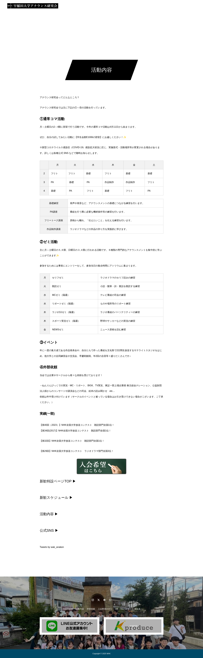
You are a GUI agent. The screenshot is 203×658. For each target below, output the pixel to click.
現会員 (145, 6)
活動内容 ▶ (49, 514)
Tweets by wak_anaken (52, 547)
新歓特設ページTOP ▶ (58, 481)
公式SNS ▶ (49, 530)
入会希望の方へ (106, 6)
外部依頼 (89, 6)
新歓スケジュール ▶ (56, 497)
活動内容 (75, 6)
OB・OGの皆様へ (127, 6)
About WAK (60, 6)
